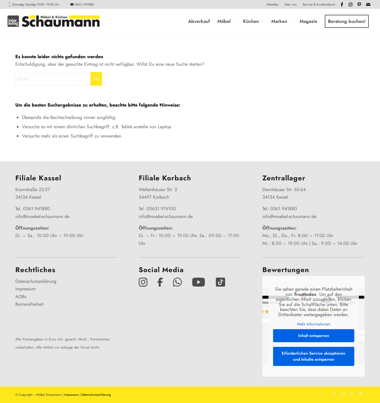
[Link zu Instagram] (350, 4)
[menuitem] (272, 4)
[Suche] (58, 79)
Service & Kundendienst (319, 4)
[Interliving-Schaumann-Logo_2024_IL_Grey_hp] (53, 21)
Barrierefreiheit (29, 304)
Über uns (290, 4)
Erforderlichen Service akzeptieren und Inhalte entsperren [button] (313, 356)
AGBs (20, 296)
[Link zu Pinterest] (359, 4)
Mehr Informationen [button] (313, 324)
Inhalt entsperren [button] (313, 335)
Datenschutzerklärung (35, 281)
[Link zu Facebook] (342, 4)
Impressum (25, 288)
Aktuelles (272, 4)
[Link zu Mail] (368, 4)
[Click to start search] (96, 79)
